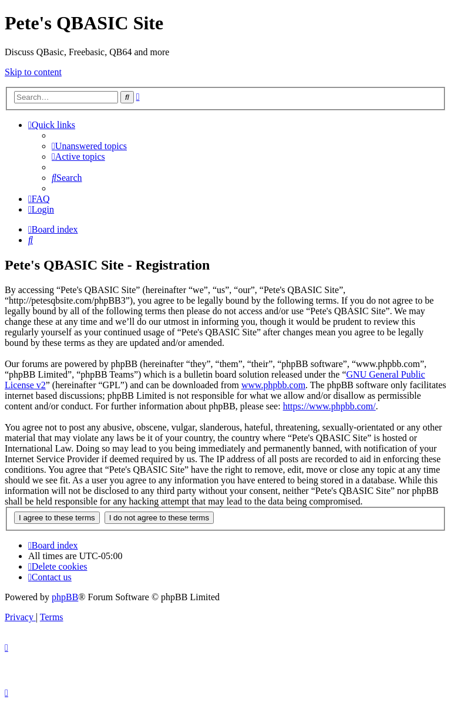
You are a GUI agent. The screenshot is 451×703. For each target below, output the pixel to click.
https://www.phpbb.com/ (329, 406)
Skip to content (33, 72)
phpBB (65, 597)
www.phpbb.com (273, 385)
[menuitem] (89, 146)
